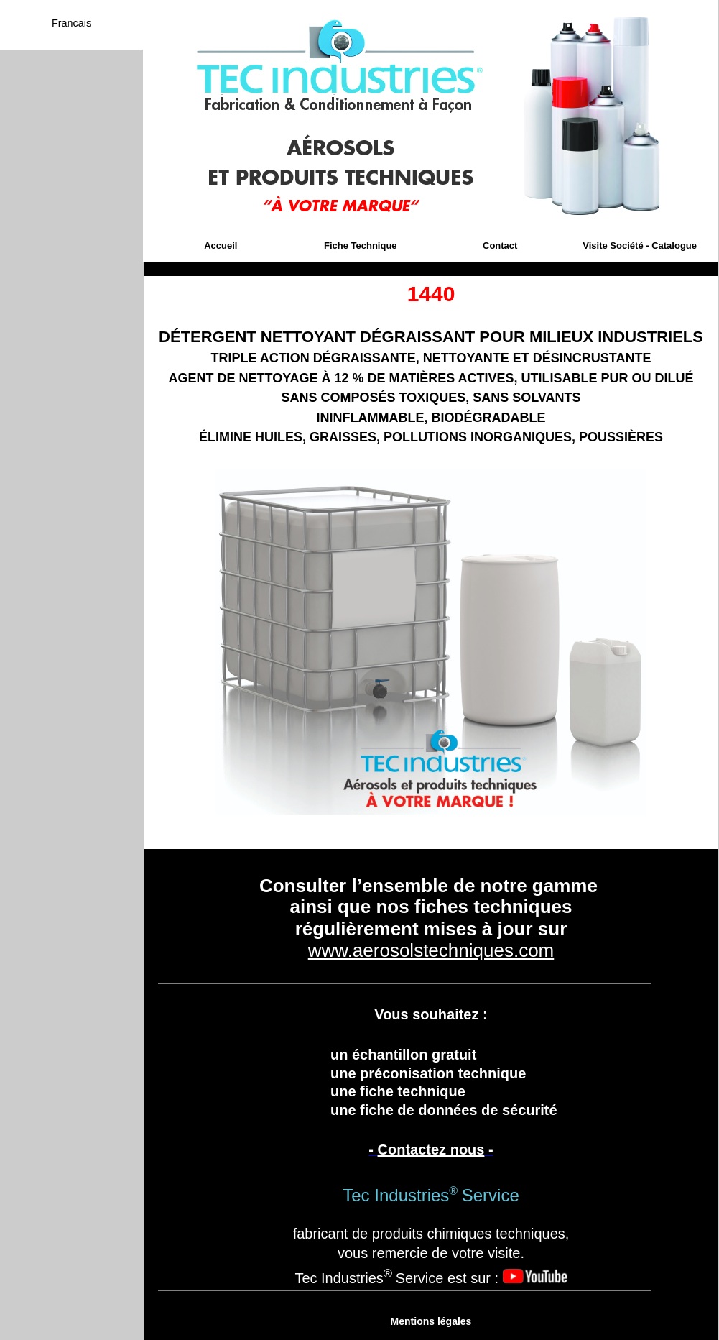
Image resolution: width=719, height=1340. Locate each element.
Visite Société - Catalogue (640, 245)
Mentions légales (431, 1321)
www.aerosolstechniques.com (431, 950)
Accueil (220, 245)
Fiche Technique (360, 245)
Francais (71, 23)
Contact (500, 245)
